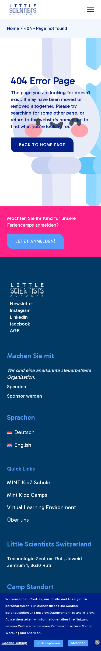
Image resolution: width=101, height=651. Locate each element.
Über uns (18, 519)
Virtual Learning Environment (41, 507)
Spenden (16, 387)
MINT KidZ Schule (28, 482)
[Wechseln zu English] (20, 444)
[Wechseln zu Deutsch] (20, 432)
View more (50, 633)
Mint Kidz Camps (27, 495)
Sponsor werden (24, 396)
